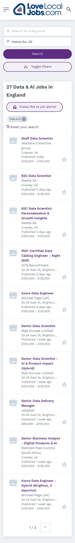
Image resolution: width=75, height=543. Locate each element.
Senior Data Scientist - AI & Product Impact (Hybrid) (39, 363)
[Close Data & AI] (23, 119)
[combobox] (37, 31)
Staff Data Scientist (37, 138)
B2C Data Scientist (36, 176)
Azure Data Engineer (37, 293)
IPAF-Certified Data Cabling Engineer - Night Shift (40, 255)
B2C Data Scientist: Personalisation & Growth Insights (36, 213)
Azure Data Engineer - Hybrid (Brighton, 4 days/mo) (38, 485)
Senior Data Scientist (38, 326)
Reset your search (22, 127)
